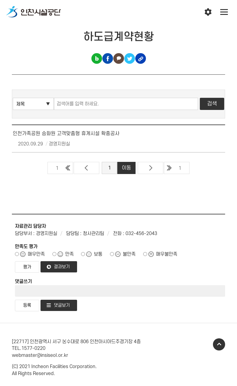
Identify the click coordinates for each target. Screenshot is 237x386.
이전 (86, 168)
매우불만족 (166, 254)
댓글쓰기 (23, 281)
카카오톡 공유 (118, 58)
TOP (219, 344)
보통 (98, 254)
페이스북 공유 (107, 58)
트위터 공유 (129, 58)
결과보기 (62, 266)
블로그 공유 (96, 58)
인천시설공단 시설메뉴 (208, 12)
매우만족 (36, 254)
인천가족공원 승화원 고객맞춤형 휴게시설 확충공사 (66, 133)
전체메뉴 (224, 12)
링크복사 (140, 58)
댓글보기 (62, 305)
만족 (69, 254)
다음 (150, 168)
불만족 (129, 254)
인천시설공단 (33, 12)
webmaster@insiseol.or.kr (40, 355)
